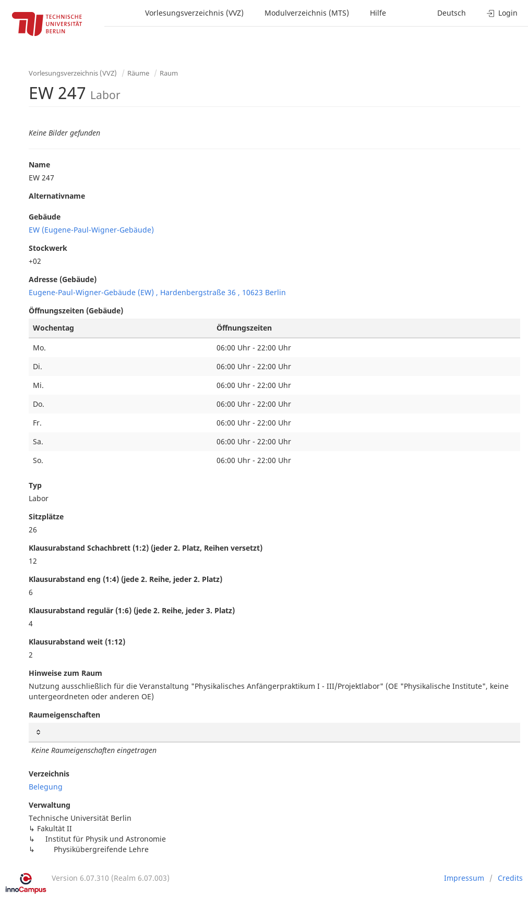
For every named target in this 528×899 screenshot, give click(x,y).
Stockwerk (48, 248)
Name (39, 164)
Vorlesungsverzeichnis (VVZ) (194, 13)
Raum (169, 73)
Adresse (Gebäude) (63, 279)
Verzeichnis (49, 774)
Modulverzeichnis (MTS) (307, 13)
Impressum (464, 878)
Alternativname (57, 196)
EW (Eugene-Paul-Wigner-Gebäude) (91, 230)
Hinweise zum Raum (65, 673)
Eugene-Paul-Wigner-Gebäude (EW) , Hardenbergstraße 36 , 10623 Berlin (157, 292)
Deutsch (451, 13)
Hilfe (378, 13)
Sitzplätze (46, 516)
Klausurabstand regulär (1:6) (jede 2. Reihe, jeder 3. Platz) (132, 610)
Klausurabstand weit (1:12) (77, 642)
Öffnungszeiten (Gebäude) (76, 310)
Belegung (46, 787)
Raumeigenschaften (64, 715)
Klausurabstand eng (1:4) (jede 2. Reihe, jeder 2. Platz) (125, 579)
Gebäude (45, 217)
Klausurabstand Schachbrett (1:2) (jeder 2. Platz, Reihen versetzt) (145, 548)
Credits (510, 878)
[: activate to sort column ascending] (274, 732)
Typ (35, 485)
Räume (138, 73)
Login (502, 13)
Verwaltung (49, 805)
